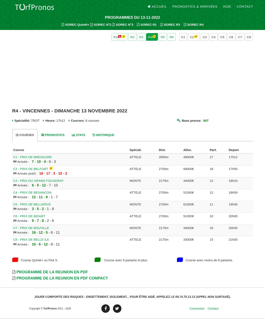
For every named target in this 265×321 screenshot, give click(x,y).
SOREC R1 (147, 27)
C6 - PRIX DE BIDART (29, 219)
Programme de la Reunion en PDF (52, 275)
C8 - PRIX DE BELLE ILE (31, 242)
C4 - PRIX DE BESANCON (32, 195)
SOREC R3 (170, 27)
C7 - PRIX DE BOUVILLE (31, 231)
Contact (245, 8)
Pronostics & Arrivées (195, 8)
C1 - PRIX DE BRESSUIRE (32, 160)
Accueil (157, 8)
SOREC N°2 (100, 27)
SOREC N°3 (122, 27)
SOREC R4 (194, 27)
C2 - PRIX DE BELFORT (30, 172)
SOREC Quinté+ (75, 27)
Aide (227, 8)
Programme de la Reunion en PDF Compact (62, 281)
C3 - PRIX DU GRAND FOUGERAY (38, 183)
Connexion (197, 311)
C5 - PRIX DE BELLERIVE (32, 207)
